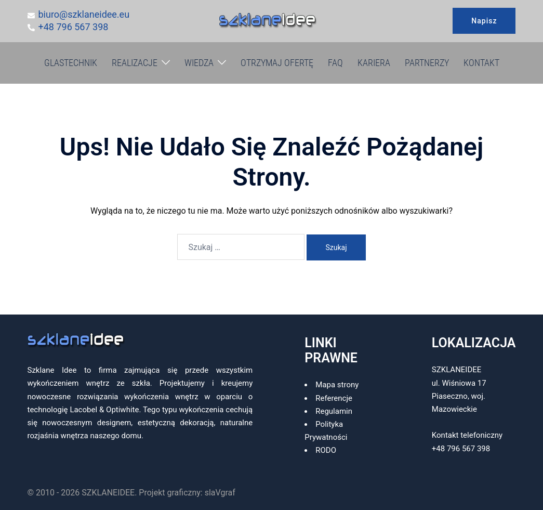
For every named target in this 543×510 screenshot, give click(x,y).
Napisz (484, 21)
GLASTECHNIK (70, 62)
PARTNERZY (427, 62)
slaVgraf (220, 493)
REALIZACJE (134, 62)
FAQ (335, 62)
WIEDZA (199, 62)
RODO (325, 450)
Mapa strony (337, 384)
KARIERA (373, 62)
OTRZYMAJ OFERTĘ (277, 62)
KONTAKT (481, 62)
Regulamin (333, 411)
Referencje (333, 398)
